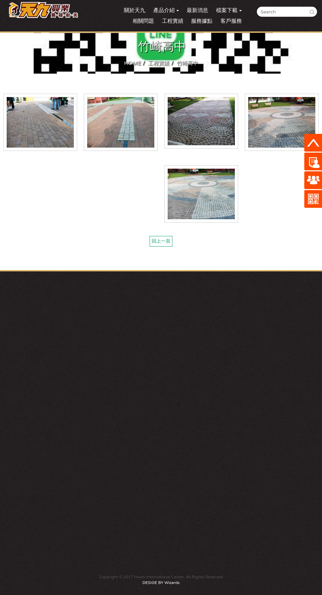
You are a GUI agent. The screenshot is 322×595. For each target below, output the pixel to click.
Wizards (171, 582)
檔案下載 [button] (229, 10)
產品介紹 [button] (166, 10)
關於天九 (134, 10)
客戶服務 (231, 21)
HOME (132, 63)
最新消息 (197, 10)
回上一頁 (161, 241)
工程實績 (172, 21)
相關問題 (143, 21)
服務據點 (201, 21)
